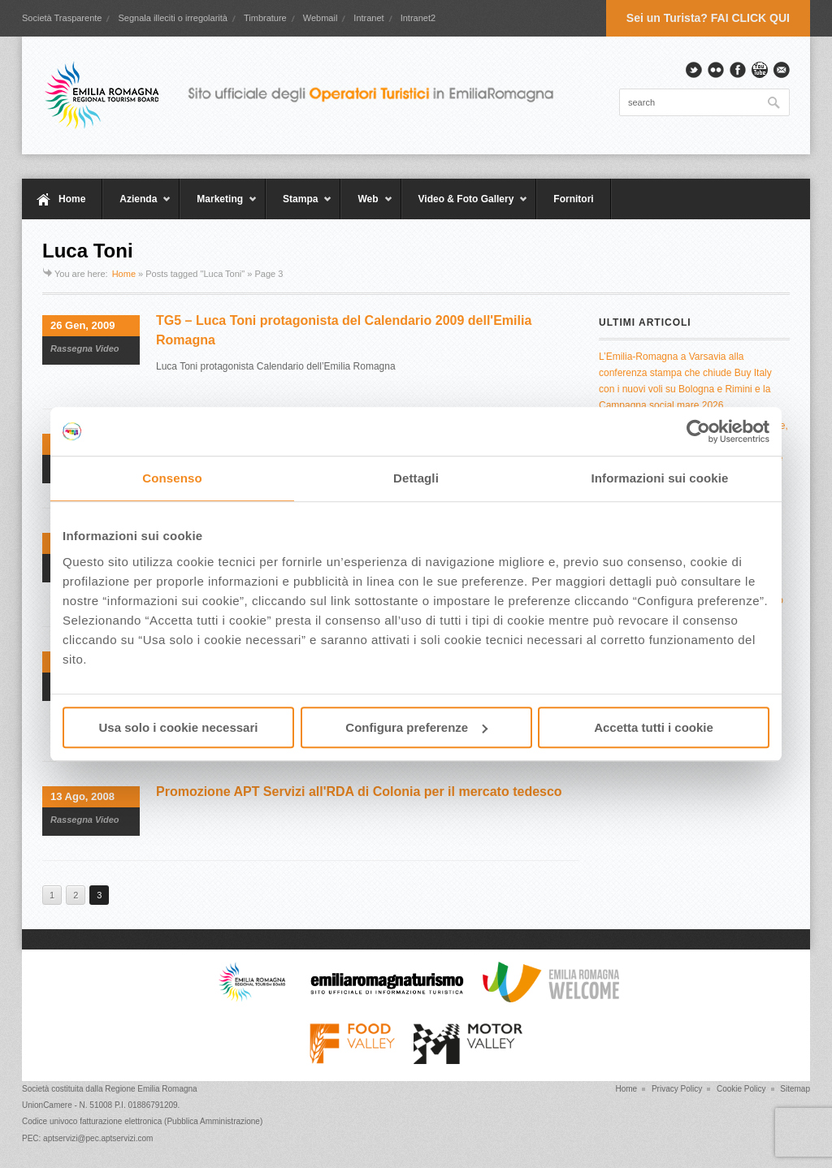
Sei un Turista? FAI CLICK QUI (708, 17)
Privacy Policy (677, 1088)
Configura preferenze (416, 727)
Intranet (368, 18)
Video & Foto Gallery (465, 206)
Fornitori (573, 199)
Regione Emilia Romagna (151, 1088)
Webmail (320, 18)
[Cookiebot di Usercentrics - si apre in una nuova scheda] (698, 431)
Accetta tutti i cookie (653, 727)
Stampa (299, 206)
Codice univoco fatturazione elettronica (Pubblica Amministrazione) (142, 1121)
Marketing (219, 206)
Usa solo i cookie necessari (178, 727)
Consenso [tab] (172, 478)
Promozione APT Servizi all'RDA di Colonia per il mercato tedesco (359, 791)
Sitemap (795, 1088)
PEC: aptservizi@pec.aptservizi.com (87, 1138)
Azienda (136, 206)
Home (71, 199)
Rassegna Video (84, 348)
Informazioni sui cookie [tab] (660, 478)
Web (366, 206)
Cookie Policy (741, 1088)
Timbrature (265, 18)
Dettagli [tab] (416, 478)
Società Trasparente (62, 18)
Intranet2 (418, 18)
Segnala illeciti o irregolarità (173, 18)
